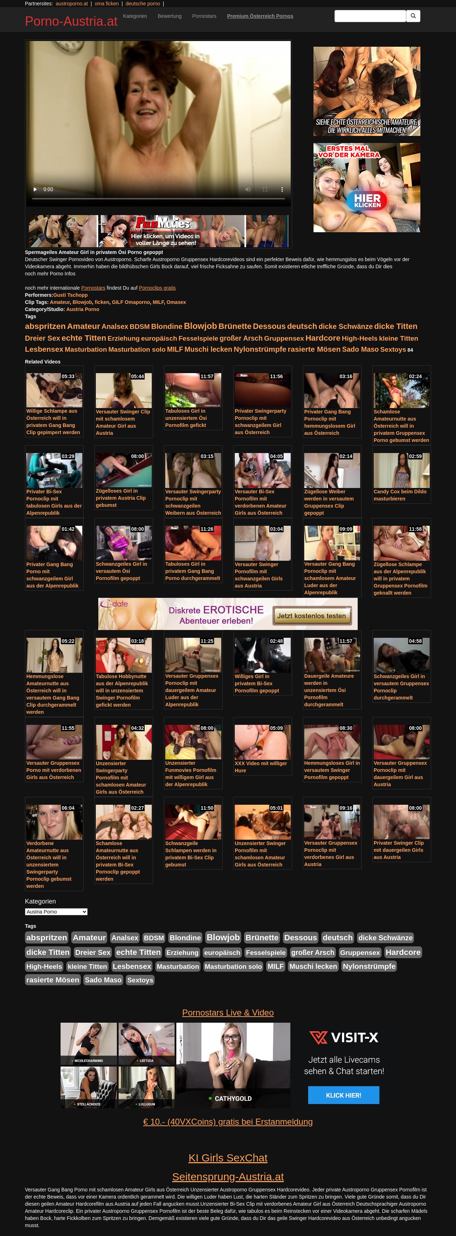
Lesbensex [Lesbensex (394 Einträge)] (44, 349)
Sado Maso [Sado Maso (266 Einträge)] (360, 349)
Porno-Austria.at (71, 21)
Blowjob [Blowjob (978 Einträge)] (200, 326)
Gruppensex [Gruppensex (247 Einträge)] (284, 338)
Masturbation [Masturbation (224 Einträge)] (86, 349)
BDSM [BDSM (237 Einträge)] (140, 326)
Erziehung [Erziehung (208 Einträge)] (124, 338)
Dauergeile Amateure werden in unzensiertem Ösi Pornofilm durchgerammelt (329, 690)
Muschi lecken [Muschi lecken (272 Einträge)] (208, 349)
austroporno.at (72, 3)
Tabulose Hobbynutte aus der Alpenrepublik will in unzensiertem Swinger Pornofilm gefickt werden (122, 690)
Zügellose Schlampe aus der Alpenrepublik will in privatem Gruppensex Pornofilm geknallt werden (401, 578)
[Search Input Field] (370, 16)
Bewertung (170, 16)
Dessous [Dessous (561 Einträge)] (269, 326)
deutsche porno (143, 3)
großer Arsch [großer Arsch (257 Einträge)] (241, 338)
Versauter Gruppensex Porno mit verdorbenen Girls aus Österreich (53, 770)
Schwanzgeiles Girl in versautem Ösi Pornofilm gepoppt (121, 571)
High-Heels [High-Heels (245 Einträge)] (360, 338)
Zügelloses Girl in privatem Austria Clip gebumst (121, 498)
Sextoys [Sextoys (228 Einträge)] (393, 349)
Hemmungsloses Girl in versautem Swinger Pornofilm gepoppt (332, 770)
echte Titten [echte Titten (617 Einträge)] (84, 338)
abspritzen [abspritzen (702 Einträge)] (45, 326)
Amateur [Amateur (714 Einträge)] (83, 326)
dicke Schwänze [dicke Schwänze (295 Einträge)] (345, 326)
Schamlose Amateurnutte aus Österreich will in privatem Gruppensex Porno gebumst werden (401, 426)
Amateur (60, 302)
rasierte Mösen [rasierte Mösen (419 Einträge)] (314, 349)
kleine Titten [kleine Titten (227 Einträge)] (398, 338)
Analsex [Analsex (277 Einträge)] (115, 326)
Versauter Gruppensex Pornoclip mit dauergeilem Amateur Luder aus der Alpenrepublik (191, 690)
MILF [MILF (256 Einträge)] (175, 349)
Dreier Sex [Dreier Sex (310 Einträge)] (42, 338)
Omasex (176, 302)
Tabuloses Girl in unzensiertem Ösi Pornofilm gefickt (186, 418)
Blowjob (82, 302)
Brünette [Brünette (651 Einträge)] (235, 326)
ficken (102, 302)
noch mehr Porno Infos (50, 273)
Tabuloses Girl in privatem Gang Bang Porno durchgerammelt (192, 571)
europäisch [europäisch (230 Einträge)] (159, 338)
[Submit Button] (413, 16)
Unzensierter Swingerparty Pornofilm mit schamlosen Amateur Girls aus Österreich (121, 778)
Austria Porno (82, 309)
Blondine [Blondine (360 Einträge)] (166, 326)
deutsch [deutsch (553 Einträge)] (302, 326)
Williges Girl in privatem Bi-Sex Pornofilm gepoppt (257, 683)
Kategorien (135, 16)
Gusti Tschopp (70, 295)
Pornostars (204, 16)
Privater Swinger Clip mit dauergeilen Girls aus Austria (399, 850)
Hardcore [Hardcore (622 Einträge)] (322, 338)
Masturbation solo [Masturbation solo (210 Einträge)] (137, 349)
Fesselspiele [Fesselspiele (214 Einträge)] (198, 338)
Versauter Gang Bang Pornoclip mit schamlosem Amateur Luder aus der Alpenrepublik (330, 578)
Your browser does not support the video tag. (158, 124)
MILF (158, 302)
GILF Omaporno (131, 302)
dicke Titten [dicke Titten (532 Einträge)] (395, 326)
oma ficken (107, 3)
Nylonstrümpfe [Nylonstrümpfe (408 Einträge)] (260, 349)
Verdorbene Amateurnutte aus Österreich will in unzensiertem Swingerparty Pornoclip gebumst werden (49, 864)
